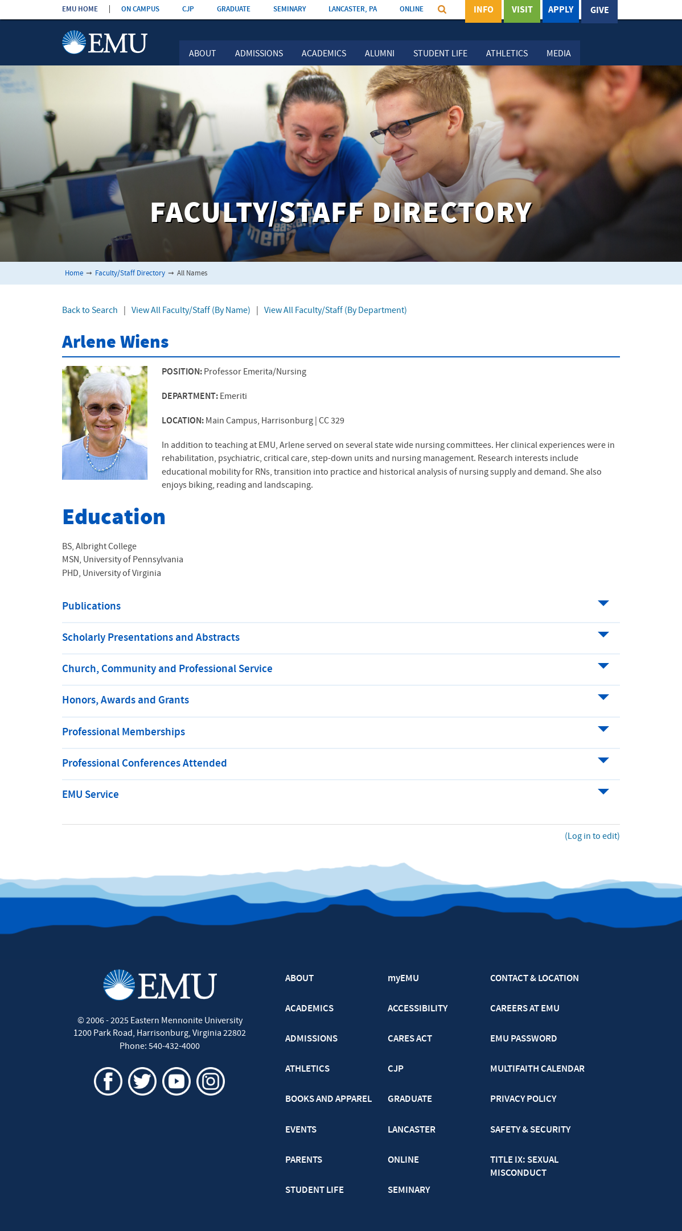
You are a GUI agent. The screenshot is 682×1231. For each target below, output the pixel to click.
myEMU (403, 979)
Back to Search (90, 310)
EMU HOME (80, 9)
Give (599, 10)
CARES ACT (410, 1039)
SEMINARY (289, 9)
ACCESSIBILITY (417, 1009)
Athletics (507, 54)
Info (484, 10)
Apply (560, 10)
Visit (522, 10)
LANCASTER (412, 1130)
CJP (188, 9)
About (202, 54)
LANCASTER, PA (352, 9)
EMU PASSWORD (523, 1039)
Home (74, 273)
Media (559, 54)
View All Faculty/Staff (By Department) (335, 310)
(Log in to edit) (592, 836)
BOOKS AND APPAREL (328, 1099)
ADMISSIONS (311, 1039)
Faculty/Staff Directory (130, 273)
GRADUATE (233, 9)
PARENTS (303, 1160)
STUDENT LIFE (314, 1190)
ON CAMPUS (140, 9)
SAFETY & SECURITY (530, 1130)
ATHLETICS (307, 1069)
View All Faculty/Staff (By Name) (191, 310)
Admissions (259, 54)
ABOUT (299, 979)
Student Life (440, 54)
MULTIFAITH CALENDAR (537, 1069)
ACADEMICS (309, 1009)
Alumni (380, 54)
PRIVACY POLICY (523, 1099)
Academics (324, 54)
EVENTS (301, 1130)
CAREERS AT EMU (525, 1009)
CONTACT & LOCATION (534, 979)
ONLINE (412, 9)
